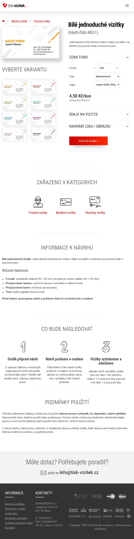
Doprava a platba (14, 504)
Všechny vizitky (95, 205)
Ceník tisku (11, 513)
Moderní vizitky (66, 205)
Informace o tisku (15, 508)
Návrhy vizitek (19, 21)
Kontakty (10, 527)
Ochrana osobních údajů (19, 523)
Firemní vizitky (42, 21)
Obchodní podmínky (16, 518)
